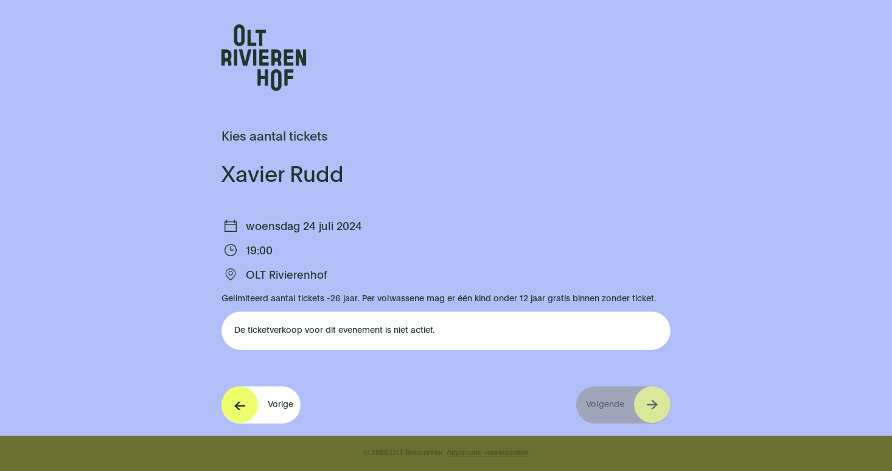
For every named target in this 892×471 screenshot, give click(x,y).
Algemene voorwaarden (488, 453)
